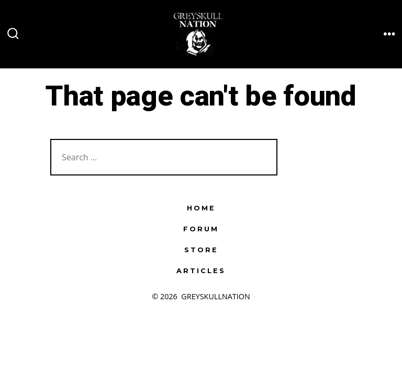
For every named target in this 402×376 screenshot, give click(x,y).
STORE (201, 250)
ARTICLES (201, 271)
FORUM (201, 229)
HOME (201, 208)
